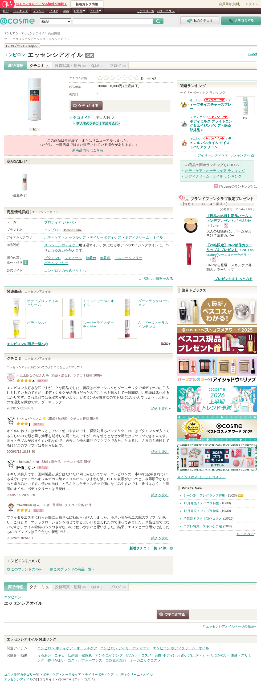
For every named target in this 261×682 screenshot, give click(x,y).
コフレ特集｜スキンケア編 (202, 526)
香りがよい (56, 660)
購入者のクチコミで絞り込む (97, 123)
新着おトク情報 (87, 4)
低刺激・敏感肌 (80, 655)
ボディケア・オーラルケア (65, 237)
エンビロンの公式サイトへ (65, 271)
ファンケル (198, 117)
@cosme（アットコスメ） (77, 679)
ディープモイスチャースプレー (210, 104)
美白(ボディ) (164, 655)
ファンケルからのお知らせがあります (217, 116)
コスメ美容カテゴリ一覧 (21, 674)
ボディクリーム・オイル (144, 237)
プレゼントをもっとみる (233, 279)
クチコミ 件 (80, 118)
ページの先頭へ (231, 626)
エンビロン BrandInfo (74, 230)
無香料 (105, 258)
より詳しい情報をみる (155, 279)
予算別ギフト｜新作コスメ (202, 518)
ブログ (53, 10)
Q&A (66, 10)
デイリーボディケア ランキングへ (223, 155)
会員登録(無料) (229, 4)
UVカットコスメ (139, 655)
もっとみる (245, 534)
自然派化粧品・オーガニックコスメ (133, 660)
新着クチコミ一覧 (149, 548)
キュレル (196, 100)
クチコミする (87, 105)
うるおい (58, 250)
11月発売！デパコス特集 (201, 503)
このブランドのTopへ (27, 569)
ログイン (252, 4)
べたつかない (217, 655)
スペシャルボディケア (61, 245)
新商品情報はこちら (87, 150)
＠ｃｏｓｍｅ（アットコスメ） (201, 477)
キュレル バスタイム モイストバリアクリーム (210, 142)
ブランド (38, 10)
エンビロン (14, 55)
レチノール (73, 258)
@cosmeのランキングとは (238, 186)
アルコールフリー (128, 258)
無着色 (91, 258)
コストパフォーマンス (85, 660)
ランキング (20, 10)
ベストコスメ (166, 11)
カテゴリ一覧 (145, 11)
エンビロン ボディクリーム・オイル (181, 648)
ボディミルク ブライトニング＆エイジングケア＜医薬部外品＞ (211, 125)
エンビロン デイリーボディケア (125, 648)
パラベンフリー (56, 263)
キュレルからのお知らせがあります (214, 100)
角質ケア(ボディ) (190, 655)
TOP (6, 10)
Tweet (252, 54)
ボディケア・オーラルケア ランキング (215, 171)
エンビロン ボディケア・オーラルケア (67, 648)
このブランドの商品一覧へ (74, 569)
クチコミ (40, 65)
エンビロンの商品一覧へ (26, 344)
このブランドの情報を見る (22, 45)
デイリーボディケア (105, 237)
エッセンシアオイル (55, 55)
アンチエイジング (109, 655)
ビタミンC (52, 258)
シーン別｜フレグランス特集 (204, 495)
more (164, 343)
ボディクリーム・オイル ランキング (213, 176)
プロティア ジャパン (60, 222)
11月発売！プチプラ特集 (201, 511)
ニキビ (59, 655)
